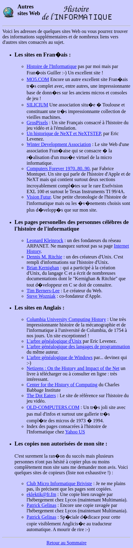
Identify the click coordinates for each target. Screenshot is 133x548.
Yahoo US (75, 431)
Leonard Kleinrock (45, 240)
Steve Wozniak (41, 296)
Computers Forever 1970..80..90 (58, 168)
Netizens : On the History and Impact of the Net (73, 368)
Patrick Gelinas (41, 505)
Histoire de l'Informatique (52, 66)
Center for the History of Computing (62, 384)
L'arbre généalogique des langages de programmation (78, 346)
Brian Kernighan (43, 267)
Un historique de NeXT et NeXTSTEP (64, 133)
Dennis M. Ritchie (44, 256)
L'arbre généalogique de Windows (59, 357)
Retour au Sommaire (66, 542)
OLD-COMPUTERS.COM (53, 407)
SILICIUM (37, 104)
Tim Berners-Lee (43, 290)
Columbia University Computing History (66, 319)
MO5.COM (38, 79)
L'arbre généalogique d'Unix (54, 341)
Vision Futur (39, 196)
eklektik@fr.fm (41, 494)
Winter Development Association (59, 144)
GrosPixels (37, 122)
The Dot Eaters (41, 395)
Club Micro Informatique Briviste (59, 483)
